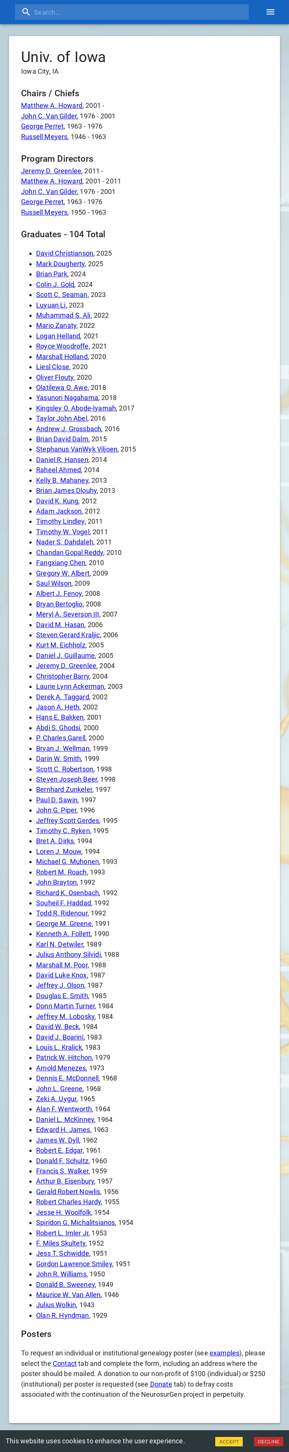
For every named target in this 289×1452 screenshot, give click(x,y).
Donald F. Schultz (62, 1161)
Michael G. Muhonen (67, 861)
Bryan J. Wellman (63, 748)
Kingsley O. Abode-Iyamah (76, 408)
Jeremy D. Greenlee (51, 171)
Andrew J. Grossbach (68, 429)
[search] (132, 12)
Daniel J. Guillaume (65, 655)
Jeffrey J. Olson (60, 985)
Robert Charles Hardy (68, 1202)
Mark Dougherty (60, 264)
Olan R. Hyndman (62, 1315)
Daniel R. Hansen (62, 460)
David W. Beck (57, 1027)
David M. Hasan (60, 625)
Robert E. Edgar (59, 1150)
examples (224, 1353)
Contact (65, 1363)
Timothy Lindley (60, 521)
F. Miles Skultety (60, 1243)
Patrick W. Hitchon (64, 1057)
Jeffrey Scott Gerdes (67, 821)
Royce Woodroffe (62, 346)
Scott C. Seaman (62, 295)
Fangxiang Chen (60, 563)
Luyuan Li (51, 305)
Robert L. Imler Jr (62, 1233)
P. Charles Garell (60, 738)
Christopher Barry (62, 676)
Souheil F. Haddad (63, 903)
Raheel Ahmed (58, 470)
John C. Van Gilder (49, 116)
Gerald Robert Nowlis (68, 1192)
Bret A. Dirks (55, 841)
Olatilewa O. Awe (62, 387)
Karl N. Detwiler (59, 944)
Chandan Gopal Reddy (69, 552)
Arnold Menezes (61, 1068)
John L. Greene (59, 1089)
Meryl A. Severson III (67, 614)
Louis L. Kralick (59, 1047)
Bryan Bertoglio (59, 604)
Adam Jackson (59, 511)
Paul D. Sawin (57, 800)
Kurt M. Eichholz (60, 645)
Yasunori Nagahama (67, 398)
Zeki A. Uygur (56, 1099)
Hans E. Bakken (60, 717)
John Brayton (56, 882)
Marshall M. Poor (62, 965)
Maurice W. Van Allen (68, 1295)
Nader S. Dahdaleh (64, 542)
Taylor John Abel (61, 418)
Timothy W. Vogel (63, 532)
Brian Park (51, 274)
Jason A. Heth (57, 707)
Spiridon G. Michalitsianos (75, 1222)
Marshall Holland (62, 357)
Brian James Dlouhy (66, 490)
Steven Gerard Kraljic (68, 635)
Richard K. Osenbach (67, 893)
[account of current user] (270, 11)
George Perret (42, 126)
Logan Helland (58, 336)
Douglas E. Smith (62, 996)
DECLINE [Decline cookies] (269, 1441)
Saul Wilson (53, 583)
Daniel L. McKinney (65, 1119)
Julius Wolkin (56, 1305)
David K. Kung (57, 501)
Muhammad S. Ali (63, 315)
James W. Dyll (57, 1140)
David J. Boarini (60, 1037)
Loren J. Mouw (58, 851)
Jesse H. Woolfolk (63, 1212)
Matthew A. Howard (51, 105)
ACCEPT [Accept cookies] (229, 1441)
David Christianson (64, 253)
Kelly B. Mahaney (62, 480)
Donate (161, 1384)
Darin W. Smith (58, 758)
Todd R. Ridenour (62, 913)
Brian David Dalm (62, 439)
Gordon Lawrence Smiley (74, 1264)
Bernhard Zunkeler (64, 789)
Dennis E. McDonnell (67, 1078)
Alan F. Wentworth (64, 1109)
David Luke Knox (61, 975)
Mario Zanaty (56, 325)
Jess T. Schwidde (62, 1253)
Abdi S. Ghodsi (58, 728)
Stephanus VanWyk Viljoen (76, 449)
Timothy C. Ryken (63, 831)
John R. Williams (61, 1274)
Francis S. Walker (62, 1171)
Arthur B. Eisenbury (65, 1181)
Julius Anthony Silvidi (68, 954)
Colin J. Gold (55, 284)
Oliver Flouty (54, 377)
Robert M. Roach (61, 872)
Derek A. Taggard (62, 697)
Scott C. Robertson (64, 769)
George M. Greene (64, 924)
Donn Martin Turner (65, 1006)
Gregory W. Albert (63, 573)
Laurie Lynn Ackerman (70, 686)
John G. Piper (56, 810)
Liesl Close (52, 367)
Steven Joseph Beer (66, 779)
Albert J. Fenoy (59, 593)
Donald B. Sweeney (65, 1284)
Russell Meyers (44, 137)
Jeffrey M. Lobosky (65, 1016)
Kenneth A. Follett (63, 934)
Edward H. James (63, 1130)
